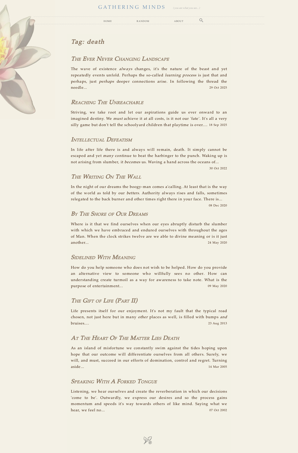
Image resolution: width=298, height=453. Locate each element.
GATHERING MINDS (132, 7)
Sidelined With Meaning (103, 257)
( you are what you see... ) (186, 8)
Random (143, 21)
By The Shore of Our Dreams (109, 214)
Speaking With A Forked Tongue (114, 382)
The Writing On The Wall (106, 177)
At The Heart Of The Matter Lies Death (125, 338)
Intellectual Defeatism (101, 140)
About (179, 21)
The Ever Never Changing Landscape (120, 59)
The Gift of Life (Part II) (104, 301)
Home (108, 21)
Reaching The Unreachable (107, 102)
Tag (76, 42)
